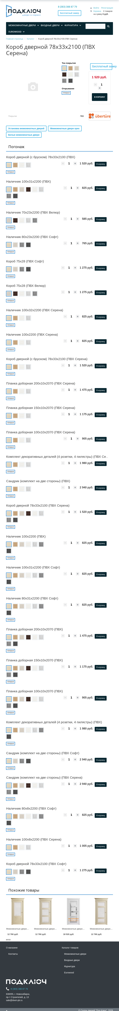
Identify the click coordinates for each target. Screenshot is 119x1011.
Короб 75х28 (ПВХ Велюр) (26, 285)
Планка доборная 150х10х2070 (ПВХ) (34, 660)
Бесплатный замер (69, 13)
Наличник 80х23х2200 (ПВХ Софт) (32, 237)
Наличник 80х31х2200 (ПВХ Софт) (32, 598)
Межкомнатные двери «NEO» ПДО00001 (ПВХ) (84, 929)
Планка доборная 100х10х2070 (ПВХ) (34, 691)
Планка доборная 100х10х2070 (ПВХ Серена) (40, 432)
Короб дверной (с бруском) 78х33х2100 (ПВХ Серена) (46, 359)
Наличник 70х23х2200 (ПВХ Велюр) (33, 212)
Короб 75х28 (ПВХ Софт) (25, 261)
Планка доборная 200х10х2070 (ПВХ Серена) (40, 383)
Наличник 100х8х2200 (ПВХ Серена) (33, 839)
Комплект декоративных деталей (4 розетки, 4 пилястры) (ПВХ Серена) (60, 456)
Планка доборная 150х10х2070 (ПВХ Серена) (40, 408)
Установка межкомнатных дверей (26, 128)
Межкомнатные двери (75, 954)
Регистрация (107, 8)
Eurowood (69, 972)
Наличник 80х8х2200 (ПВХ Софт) (31, 808)
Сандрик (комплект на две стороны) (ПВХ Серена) (44, 777)
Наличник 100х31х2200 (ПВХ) (28, 181)
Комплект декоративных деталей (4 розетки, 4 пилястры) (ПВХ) (54, 722)
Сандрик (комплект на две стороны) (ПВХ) (38, 481)
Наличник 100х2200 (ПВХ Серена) (32, 334)
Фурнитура (69, 966)
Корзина (97, 11)
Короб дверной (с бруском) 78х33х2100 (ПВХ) (40, 157)
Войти (96, 8)
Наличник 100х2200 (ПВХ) (26, 536)
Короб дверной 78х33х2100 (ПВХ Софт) (36, 864)
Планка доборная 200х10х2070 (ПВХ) (34, 629)
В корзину (100, 164)
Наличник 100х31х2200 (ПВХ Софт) (33, 567)
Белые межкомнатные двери (23, 135)
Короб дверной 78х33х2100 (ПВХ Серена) (37, 505)
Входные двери (72, 960)
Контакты (13, 954)
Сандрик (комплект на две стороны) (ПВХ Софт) (42, 753)
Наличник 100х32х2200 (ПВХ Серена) (34, 310)
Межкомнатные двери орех (64, 128)
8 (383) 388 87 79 (67, 6)
